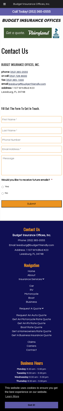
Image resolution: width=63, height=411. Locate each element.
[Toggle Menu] (4, 4)
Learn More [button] (12, 396)
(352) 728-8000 (18, 76)
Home (31, 271)
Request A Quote (31, 308)
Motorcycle (31, 294)
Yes (7, 186)
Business (31, 302)
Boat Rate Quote (31, 327)
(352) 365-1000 (15, 80)
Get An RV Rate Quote (31, 323)
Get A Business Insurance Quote (32, 335)
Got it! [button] (31, 405)
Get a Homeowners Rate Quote (31, 331)
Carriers (31, 346)
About (31, 275)
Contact (31, 350)
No (6, 193)
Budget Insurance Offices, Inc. (31, 4)
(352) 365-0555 (19, 72)
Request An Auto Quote (31, 315)
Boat (31, 298)
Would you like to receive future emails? (26, 180)
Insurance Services (31, 279)
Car (31, 286)
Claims (32, 342)
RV (31, 290)
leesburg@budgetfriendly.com (27, 84)
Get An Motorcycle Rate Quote (31, 319)
